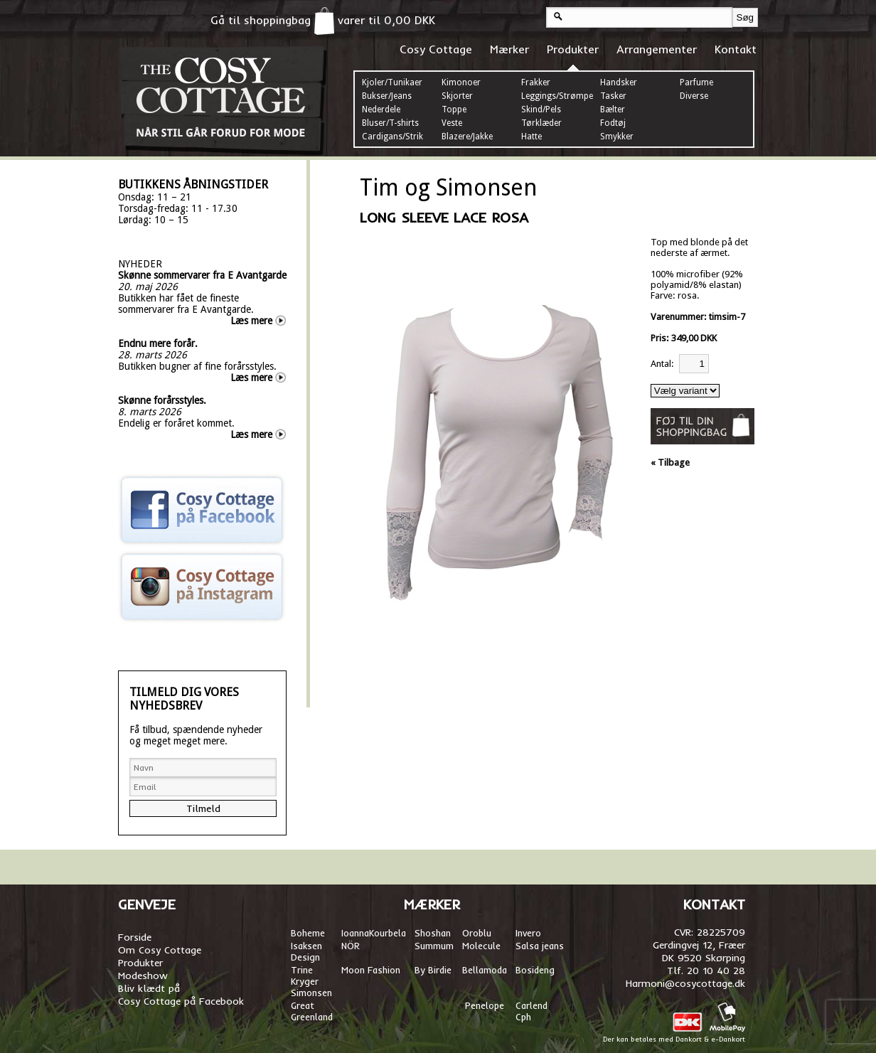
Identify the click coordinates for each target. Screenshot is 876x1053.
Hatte (531, 136)
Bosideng (535, 970)
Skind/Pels (541, 109)
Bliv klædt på (149, 988)
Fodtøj (613, 123)
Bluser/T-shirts (390, 123)
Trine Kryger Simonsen (311, 981)
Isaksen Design (306, 951)
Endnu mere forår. (158, 343)
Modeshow (143, 975)
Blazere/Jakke (467, 136)
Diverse (694, 96)
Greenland (312, 1016)
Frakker (535, 82)
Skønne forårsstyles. (162, 400)
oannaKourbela (374, 933)
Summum (434, 945)
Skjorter (457, 96)
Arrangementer (656, 49)
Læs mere (251, 320)
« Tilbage (670, 462)
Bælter (612, 109)
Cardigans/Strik (392, 136)
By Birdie (433, 970)
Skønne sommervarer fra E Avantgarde (202, 275)
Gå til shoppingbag (272, 20)
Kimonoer (461, 82)
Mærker (509, 49)
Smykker (617, 136)
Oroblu (476, 933)
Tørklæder (541, 123)
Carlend (532, 1005)
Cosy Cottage (436, 49)
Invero (528, 933)
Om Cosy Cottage (159, 950)
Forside (134, 937)
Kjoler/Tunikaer (392, 82)
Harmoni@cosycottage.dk (685, 983)
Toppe (454, 109)
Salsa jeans (540, 945)
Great (302, 1005)
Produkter (573, 49)
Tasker (613, 96)
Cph (525, 1016)
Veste (452, 123)
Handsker (618, 82)
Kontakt (736, 49)
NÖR (350, 945)
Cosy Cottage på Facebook (181, 1001)
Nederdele (381, 109)
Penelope (484, 1005)
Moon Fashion (370, 970)
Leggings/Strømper (559, 96)
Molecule (481, 945)
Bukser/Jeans (387, 96)
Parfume (696, 82)
